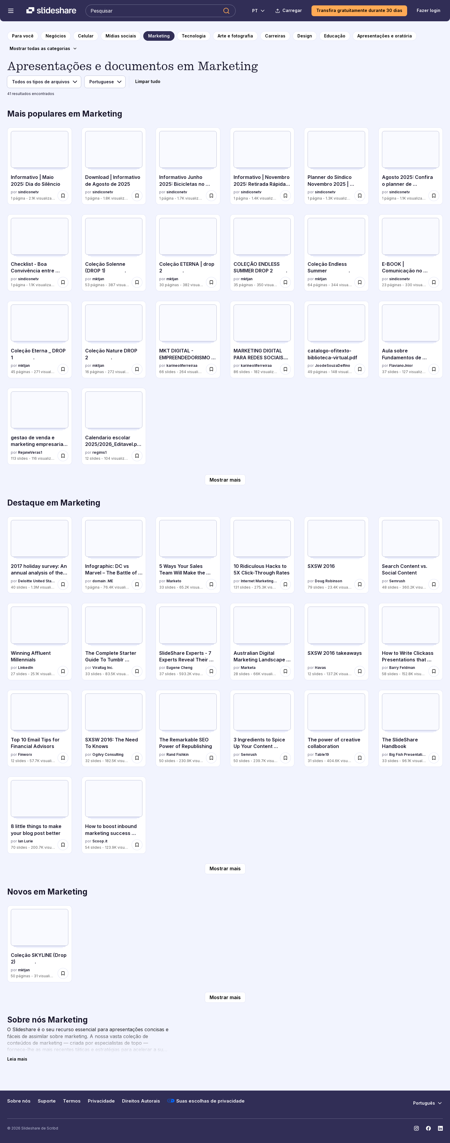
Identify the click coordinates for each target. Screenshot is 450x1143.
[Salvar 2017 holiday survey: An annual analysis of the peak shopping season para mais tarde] (63, 584)
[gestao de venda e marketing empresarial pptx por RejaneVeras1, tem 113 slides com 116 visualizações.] (39, 426)
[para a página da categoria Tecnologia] (193, 36)
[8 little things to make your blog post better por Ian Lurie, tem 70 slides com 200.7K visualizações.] (39, 815)
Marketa (248, 667)
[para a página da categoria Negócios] (56, 36)
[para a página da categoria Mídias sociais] (121, 36)
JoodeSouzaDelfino (332, 365)
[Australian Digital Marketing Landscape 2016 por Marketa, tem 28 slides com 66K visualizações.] (262, 641)
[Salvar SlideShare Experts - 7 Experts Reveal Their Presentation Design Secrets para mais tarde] (211, 671)
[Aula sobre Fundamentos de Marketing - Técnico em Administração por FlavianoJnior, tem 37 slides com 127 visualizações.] (411, 339)
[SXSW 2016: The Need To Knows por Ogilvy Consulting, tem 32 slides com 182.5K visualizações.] (114, 728)
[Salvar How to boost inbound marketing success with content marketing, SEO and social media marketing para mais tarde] (137, 844)
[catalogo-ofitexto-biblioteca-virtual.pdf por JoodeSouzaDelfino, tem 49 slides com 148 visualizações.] (336, 339)
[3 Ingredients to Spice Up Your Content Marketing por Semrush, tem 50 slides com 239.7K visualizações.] (262, 728)
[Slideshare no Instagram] (416, 1128)
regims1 (99, 452)
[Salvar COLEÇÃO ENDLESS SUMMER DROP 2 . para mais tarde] (285, 282)
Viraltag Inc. (102, 667)
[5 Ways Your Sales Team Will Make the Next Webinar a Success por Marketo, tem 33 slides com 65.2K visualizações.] (188, 555)
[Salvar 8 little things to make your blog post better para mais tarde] (63, 844)
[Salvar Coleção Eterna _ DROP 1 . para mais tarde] (63, 369)
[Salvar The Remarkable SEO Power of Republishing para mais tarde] (211, 758)
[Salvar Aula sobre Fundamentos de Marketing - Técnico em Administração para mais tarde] (433, 369)
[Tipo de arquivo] (44, 82)
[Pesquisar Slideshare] (160, 11)
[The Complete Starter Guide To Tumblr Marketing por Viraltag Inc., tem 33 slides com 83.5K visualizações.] (114, 641)
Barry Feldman (402, 667)
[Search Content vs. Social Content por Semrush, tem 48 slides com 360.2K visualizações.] (411, 555)
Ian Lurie (25, 841)
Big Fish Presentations (407, 754)
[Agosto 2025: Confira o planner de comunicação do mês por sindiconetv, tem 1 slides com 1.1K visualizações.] (411, 166)
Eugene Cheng (179, 667)
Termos (72, 1101)
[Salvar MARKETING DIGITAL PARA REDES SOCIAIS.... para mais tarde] (285, 369)
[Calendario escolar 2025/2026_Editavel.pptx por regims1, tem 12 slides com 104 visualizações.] (114, 426)
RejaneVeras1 (30, 452)
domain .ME (102, 581)
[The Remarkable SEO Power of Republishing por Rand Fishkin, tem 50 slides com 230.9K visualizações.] (188, 728)
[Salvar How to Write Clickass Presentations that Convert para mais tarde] (433, 671)
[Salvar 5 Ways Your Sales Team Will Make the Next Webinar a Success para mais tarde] (211, 584)
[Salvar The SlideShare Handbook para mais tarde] (433, 758)
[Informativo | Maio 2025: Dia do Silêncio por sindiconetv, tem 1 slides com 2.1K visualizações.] (39, 166)
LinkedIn (25, 667)
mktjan (98, 279)
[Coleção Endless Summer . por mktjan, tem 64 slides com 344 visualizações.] (336, 252)
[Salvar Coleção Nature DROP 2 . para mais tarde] (137, 369)
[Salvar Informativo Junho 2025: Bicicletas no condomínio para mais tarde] (211, 195)
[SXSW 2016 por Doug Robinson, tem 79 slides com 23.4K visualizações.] (336, 555)
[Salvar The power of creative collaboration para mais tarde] (359, 758)
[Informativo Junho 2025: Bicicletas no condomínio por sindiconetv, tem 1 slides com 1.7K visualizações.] (188, 166)
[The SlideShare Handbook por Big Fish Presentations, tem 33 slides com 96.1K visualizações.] (411, 728)
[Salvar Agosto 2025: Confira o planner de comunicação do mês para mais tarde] (433, 195)
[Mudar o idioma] (255, 11)
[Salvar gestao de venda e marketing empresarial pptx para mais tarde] (63, 455)
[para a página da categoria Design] (305, 36)
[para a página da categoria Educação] (334, 36)
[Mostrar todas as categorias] (43, 48)
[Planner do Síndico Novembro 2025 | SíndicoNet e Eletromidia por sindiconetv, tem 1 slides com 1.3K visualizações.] (336, 166)
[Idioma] (105, 82)
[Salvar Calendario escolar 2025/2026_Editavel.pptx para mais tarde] (137, 455)
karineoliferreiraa (181, 365)
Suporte (47, 1101)
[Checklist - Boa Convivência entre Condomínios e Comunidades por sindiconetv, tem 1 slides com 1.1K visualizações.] (39, 252)
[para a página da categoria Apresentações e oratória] (385, 36)
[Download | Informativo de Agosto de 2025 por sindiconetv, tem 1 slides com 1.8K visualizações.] (114, 166)
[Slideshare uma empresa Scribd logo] (51, 10)
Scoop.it (99, 841)
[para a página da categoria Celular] (85, 36)
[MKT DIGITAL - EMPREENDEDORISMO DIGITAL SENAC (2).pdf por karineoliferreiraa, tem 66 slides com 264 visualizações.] (188, 339)
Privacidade (101, 1101)
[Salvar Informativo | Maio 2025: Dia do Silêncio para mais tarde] (63, 195)
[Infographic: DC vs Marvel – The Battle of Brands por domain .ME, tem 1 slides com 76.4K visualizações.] (114, 555)
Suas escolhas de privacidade (206, 1100)
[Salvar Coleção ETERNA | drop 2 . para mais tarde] (211, 282)
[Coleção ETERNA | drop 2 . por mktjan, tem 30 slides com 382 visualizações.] (188, 252)
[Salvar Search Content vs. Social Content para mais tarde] (433, 584)
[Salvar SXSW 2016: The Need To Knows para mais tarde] (137, 758)
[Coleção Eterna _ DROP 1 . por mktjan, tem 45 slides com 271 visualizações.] (39, 339)
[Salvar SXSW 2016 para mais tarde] (359, 584)
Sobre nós (19, 1101)
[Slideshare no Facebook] (428, 1128)
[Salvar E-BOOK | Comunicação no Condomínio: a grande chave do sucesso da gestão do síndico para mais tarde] (433, 282)
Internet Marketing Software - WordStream (259, 581)
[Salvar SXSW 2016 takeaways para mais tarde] (359, 671)
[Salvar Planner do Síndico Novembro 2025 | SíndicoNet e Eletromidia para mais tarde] (359, 195)
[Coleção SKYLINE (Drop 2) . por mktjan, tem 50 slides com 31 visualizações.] (39, 944)
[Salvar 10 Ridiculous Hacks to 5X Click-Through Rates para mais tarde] (285, 584)
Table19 (322, 754)
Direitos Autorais (141, 1101)
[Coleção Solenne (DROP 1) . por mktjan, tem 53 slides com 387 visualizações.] (114, 252)
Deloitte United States (36, 581)
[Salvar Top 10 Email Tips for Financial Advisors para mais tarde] (63, 758)
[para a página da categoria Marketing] (158, 36)
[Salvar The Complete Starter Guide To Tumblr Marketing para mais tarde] (137, 671)
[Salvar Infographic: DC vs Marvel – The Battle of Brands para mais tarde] (137, 584)
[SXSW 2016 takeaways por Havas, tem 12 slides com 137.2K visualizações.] (336, 641)
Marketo (173, 581)
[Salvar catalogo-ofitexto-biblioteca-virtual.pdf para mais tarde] (359, 369)
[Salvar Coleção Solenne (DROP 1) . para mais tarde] (137, 282)
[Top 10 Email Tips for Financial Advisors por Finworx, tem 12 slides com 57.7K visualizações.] (39, 728)
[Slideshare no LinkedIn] (440, 1128)
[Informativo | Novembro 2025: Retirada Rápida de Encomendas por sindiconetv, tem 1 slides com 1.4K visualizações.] (262, 166)
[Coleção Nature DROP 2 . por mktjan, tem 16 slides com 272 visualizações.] (114, 339)
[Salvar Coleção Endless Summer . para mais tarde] (359, 282)
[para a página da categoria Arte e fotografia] (235, 36)
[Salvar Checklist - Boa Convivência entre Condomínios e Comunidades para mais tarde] (63, 282)
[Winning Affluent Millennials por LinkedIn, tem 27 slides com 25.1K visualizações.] (39, 641)
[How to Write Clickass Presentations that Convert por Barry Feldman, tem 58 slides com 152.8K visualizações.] (411, 641)
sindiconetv (28, 192)
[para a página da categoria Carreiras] (275, 36)
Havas (320, 667)
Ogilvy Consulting (108, 754)
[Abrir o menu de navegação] (10, 10)
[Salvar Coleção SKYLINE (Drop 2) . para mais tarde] (63, 973)
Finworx (25, 754)
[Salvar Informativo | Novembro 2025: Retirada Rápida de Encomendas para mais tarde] (285, 195)
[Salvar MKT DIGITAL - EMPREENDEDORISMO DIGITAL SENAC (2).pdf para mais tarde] (211, 369)
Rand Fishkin (177, 754)
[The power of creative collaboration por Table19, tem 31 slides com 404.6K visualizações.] (336, 728)
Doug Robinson (328, 581)
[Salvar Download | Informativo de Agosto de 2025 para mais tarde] (137, 195)
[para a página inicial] (22, 36)
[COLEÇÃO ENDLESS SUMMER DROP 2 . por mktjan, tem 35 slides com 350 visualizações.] (262, 252)
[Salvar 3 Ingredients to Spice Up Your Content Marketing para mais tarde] (285, 758)
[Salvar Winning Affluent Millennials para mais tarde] (63, 671)
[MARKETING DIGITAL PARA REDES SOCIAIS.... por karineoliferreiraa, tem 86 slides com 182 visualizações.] (262, 339)
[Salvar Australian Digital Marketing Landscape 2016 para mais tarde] (285, 671)
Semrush (397, 581)
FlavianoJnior (401, 365)
